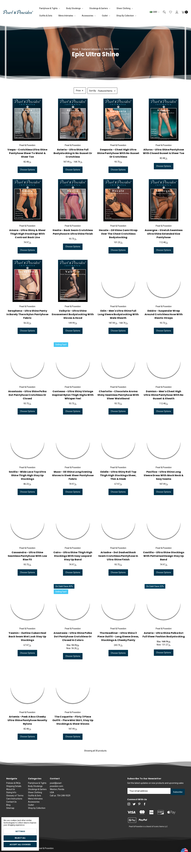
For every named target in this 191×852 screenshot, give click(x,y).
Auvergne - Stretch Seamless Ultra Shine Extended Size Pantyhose (164, 233)
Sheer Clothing (125, 8)
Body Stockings (74, 8)
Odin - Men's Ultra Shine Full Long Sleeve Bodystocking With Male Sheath (118, 314)
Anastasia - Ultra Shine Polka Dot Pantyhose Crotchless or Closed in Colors (73, 636)
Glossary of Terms (14, 796)
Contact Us (11, 802)
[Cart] (183, 12)
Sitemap (10, 809)
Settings (20, 831)
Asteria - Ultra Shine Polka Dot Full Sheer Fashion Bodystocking (164, 634)
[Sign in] (175, 12)
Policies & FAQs (13, 784)
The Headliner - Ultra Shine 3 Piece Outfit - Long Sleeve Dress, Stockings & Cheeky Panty (118, 636)
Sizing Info (11, 793)
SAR (154, 12)
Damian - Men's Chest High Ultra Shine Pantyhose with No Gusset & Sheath (163, 395)
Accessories (89, 15)
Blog (8, 805)
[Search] (162, 12)
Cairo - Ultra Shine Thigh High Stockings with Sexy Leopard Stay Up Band (72, 556)
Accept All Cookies (20, 844)
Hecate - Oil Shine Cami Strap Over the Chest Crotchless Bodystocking (118, 233)
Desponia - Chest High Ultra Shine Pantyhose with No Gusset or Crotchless (118, 153)
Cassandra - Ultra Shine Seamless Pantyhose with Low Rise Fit (27, 556)
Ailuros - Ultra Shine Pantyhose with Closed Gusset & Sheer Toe (163, 151)
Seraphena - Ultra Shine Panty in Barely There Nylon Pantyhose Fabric (27, 314)
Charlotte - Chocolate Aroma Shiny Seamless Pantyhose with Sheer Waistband (118, 395)
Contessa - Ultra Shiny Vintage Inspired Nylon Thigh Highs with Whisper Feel (73, 395)
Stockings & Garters (99, 8)
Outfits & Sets (45, 15)
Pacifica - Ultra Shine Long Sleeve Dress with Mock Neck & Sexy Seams (163, 490)
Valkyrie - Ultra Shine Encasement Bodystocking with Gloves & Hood (73, 316)
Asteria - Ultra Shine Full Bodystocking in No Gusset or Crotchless (73, 153)
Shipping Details (13, 787)
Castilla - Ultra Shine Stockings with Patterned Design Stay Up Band (163, 556)
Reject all (20, 838)
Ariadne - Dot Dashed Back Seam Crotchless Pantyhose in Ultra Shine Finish (118, 556)
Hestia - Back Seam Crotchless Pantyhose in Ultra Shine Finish (73, 231)
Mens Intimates (67, 15)
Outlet (106, 15)
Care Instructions (14, 799)
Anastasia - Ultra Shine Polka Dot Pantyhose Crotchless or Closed (27, 395)
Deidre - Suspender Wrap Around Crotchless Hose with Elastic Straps (164, 314)
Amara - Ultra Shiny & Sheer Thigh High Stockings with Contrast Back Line (27, 233)
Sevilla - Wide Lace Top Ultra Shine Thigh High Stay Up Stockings (27, 475)
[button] (80, 90)
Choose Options (27, 169)
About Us (10, 790)
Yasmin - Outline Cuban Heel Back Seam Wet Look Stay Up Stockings (27, 636)
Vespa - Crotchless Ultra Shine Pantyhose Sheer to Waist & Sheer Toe (27, 153)
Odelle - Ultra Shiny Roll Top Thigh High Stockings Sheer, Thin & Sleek (118, 475)
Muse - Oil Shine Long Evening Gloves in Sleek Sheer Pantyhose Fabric (73, 475)
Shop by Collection (126, 15)
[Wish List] (169, 12)
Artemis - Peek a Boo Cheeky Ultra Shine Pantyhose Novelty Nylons (27, 720)
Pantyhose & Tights (49, 8)
